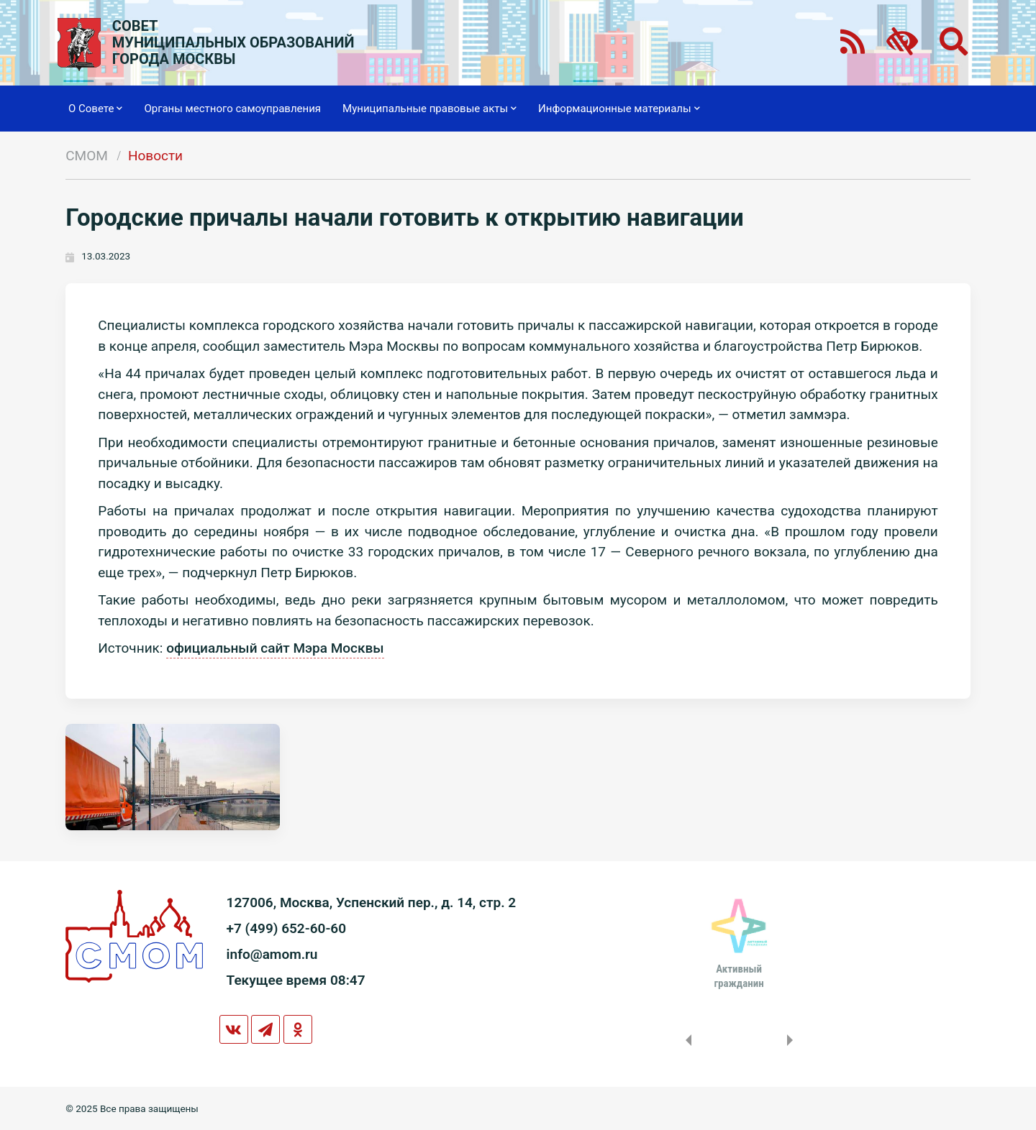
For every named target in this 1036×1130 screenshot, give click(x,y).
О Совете (95, 109)
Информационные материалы (619, 109)
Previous (685, 1040)
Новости (155, 155)
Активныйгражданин (738, 976)
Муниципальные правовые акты (429, 109)
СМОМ (86, 155)
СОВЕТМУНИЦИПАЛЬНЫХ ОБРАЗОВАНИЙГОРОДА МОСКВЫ (233, 43)
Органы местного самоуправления (232, 108)
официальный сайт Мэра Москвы (274, 648)
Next (793, 1040)
